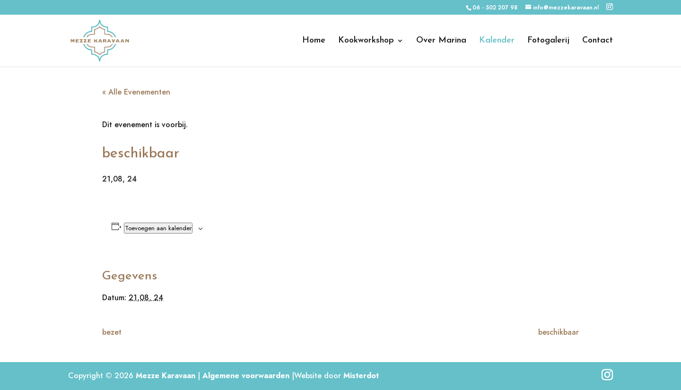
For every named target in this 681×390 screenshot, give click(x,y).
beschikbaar (558, 332)
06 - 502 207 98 (494, 7)
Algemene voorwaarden (245, 375)
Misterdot (361, 375)
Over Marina (441, 41)
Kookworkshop (366, 41)
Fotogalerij (548, 41)
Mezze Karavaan (165, 375)
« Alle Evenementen (136, 92)
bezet (112, 332)
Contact (597, 41)
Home (313, 41)
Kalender (497, 41)
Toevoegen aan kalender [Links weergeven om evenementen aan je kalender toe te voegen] (158, 228)
